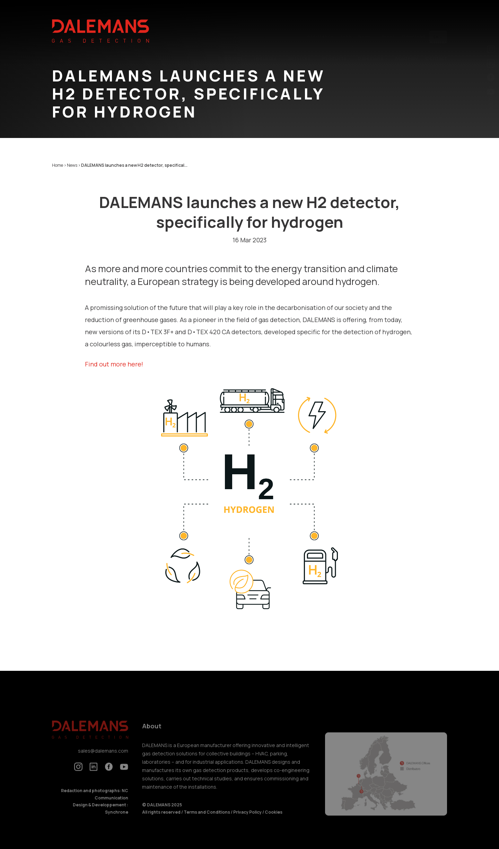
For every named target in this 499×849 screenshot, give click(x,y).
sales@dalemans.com (103, 756)
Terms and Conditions (207, 818)
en (438, 20)
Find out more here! (114, 364)
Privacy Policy (247, 818)
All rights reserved (161, 818)
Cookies (273, 818)
